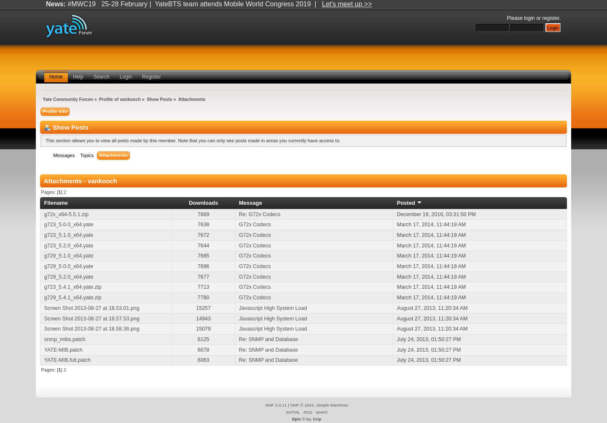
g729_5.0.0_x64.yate (68, 266)
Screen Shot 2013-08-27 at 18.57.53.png (92, 319)
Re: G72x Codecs (259, 214)
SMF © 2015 (302, 405)
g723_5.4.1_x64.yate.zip (73, 287)
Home (56, 77)
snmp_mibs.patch (65, 339)
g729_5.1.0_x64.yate (68, 256)
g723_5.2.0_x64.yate (68, 246)
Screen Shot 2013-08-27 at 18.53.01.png (92, 308)
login (529, 18)
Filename (56, 203)
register (551, 18)
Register (151, 77)
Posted (409, 203)
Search (102, 77)
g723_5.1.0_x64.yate (68, 235)
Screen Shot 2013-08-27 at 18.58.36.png (92, 329)
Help (78, 77)
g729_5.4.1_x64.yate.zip (73, 298)
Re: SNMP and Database (268, 339)
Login (126, 77)
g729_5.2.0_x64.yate (68, 277)
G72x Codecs (255, 225)
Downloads (203, 203)
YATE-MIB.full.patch (67, 360)
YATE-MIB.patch (63, 350)
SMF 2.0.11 (276, 405)
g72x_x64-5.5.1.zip (66, 214)
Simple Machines (332, 405)
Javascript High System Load (273, 308)
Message (250, 203)
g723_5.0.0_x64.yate (68, 225)
